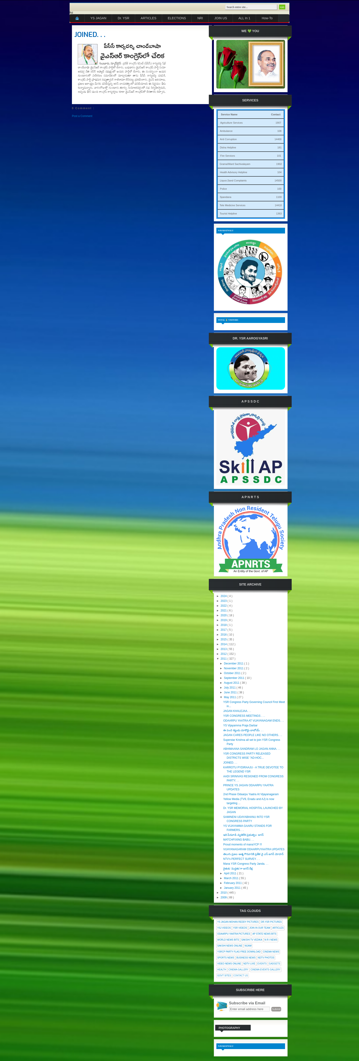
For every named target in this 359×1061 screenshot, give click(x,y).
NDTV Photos (266, 957)
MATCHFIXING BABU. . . (238, 839)
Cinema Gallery (238, 969)
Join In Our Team (259, 928)
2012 (224, 653)
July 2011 (230, 687)
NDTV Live (249, 963)
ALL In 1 (244, 18)
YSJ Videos (224, 928)
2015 (224, 639)
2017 (224, 629)
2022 (224, 605)
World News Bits (228, 940)
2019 (224, 620)
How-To (267, 18)
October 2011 (232, 673)
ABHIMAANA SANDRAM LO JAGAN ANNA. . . (251, 748)
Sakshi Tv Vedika (251, 940)
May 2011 (230, 697)
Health (221, 969)
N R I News (271, 940)
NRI (200, 18)
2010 (224, 892)
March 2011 (231, 878)
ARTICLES (148, 18)
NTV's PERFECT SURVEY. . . (241, 859)
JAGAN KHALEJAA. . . (237, 711)
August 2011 (232, 682)
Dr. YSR (123, 18)
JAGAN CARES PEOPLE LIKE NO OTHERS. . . (252, 735)
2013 (224, 649)
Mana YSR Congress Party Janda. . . (245, 863)
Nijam (248, 945)
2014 (224, 644)
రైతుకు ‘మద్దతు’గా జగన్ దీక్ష (238, 868)
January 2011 (232, 887)
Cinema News (271, 951)
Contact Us (240, 975)
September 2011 (234, 678)
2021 (224, 610)
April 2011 (230, 873)
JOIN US (220, 18)
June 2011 (230, 692)
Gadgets (274, 963)
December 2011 (234, 663)
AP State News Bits (264, 934)
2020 (224, 615)
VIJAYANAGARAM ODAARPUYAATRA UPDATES (254, 849)
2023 (224, 601)
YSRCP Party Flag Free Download (239, 951)
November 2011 (234, 668)
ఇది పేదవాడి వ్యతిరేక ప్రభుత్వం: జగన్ (243, 834)
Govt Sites (224, 975)
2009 (224, 897)
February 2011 (233, 883)
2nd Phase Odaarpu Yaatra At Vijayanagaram (251, 794)
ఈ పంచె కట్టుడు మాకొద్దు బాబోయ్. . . (243, 730)
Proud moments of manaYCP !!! (242, 844)
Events (262, 963)
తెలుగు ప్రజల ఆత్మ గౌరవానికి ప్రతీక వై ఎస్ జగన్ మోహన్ (253, 854)
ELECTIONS (177, 18)
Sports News (225, 957)
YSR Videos (240, 928)
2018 (224, 625)
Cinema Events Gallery (265, 969)
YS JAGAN (98, 18)
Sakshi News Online (229, 945)
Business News (246, 957)
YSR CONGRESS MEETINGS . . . (244, 715)
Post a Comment (82, 116)
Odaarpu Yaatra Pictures (233, 934)
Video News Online (229, 963)
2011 (224, 658)
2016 (224, 634)
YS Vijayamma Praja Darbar (240, 725)
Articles (278, 928)
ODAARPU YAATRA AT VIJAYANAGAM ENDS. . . (253, 720)
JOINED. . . (89, 34)
